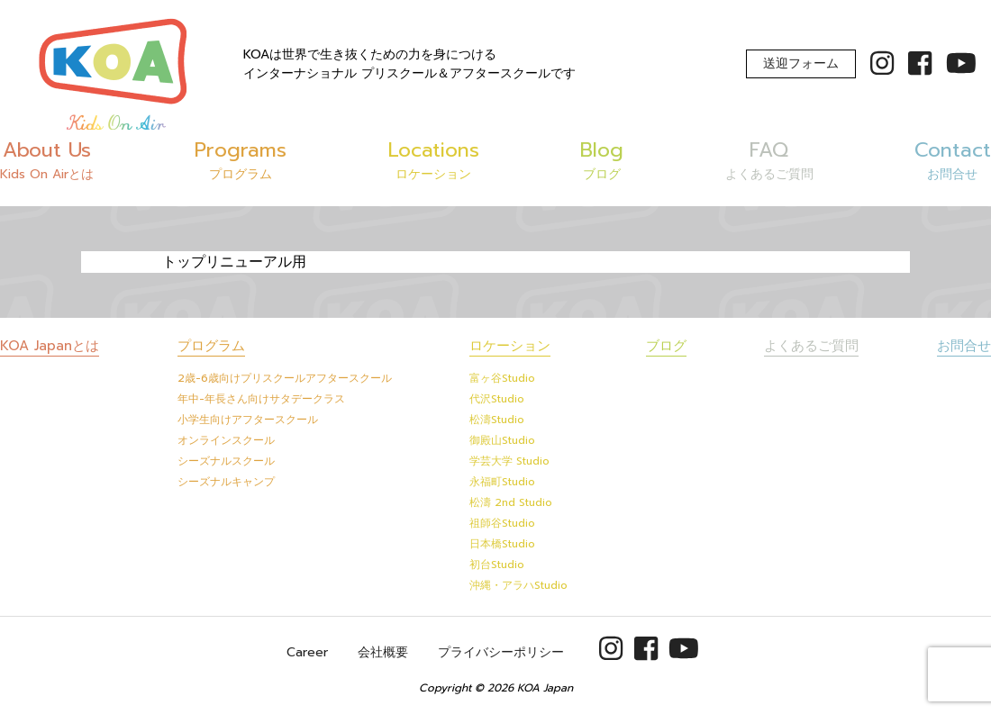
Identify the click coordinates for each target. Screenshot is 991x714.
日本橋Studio (502, 544)
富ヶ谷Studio (502, 378)
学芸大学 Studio (509, 461)
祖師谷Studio (502, 523)
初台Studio (496, 564)
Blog (601, 159)
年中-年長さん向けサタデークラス (261, 399)
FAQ (769, 159)
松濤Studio (496, 419)
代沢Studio (496, 399)
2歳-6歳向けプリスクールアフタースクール (284, 378)
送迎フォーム (801, 63)
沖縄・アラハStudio (518, 585)
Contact (952, 159)
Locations (433, 159)
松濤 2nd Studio (510, 502)
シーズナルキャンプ (226, 482)
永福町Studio (502, 482)
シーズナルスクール (226, 461)
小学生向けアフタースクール (247, 419)
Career (307, 652)
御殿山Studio (502, 440)
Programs (240, 159)
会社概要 (383, 652)
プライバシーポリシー (501, 652)
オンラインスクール (226, 440)
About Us (47, 159)
